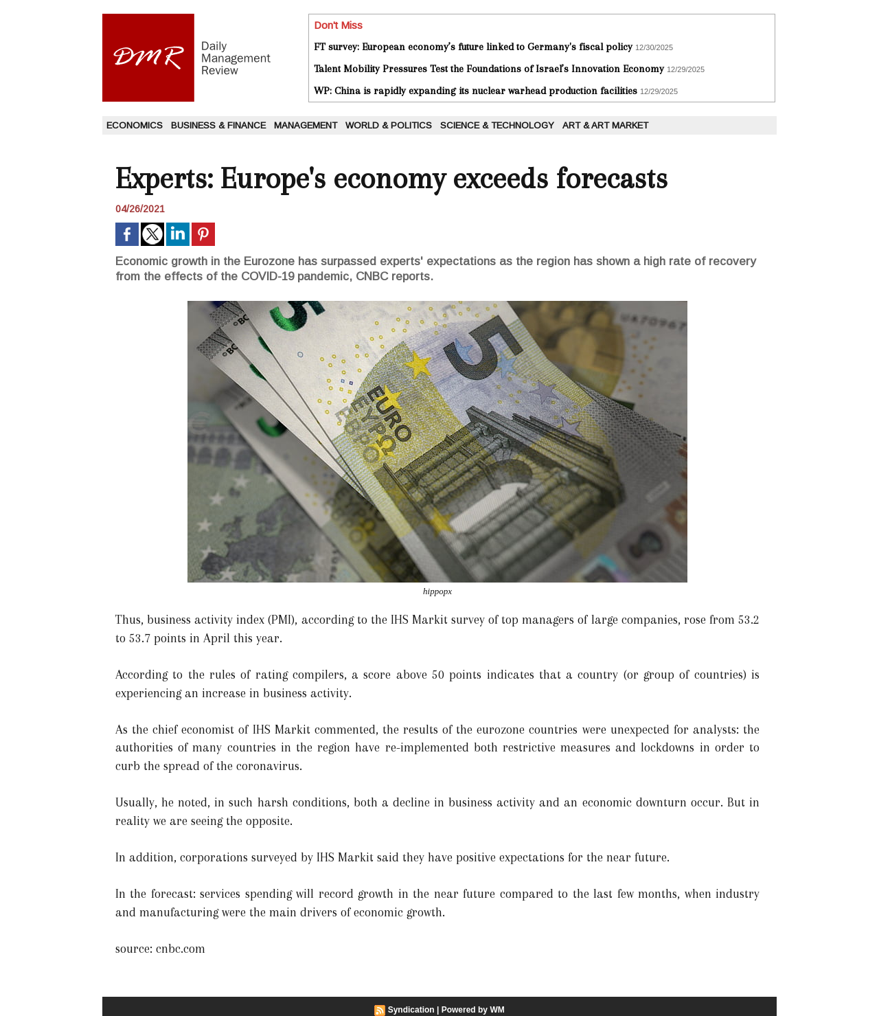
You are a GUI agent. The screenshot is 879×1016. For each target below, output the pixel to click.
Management (305, 125)
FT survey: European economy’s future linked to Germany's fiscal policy (473, 47)
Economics (134, 125)
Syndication (411, 1010)
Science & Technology (497, 125)
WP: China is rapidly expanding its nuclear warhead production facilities (475, 90)
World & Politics (388, 125)
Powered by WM (473, 1010)
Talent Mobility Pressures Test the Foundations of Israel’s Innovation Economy (489, 69)
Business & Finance (218, 125)
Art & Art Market (605, 125)
